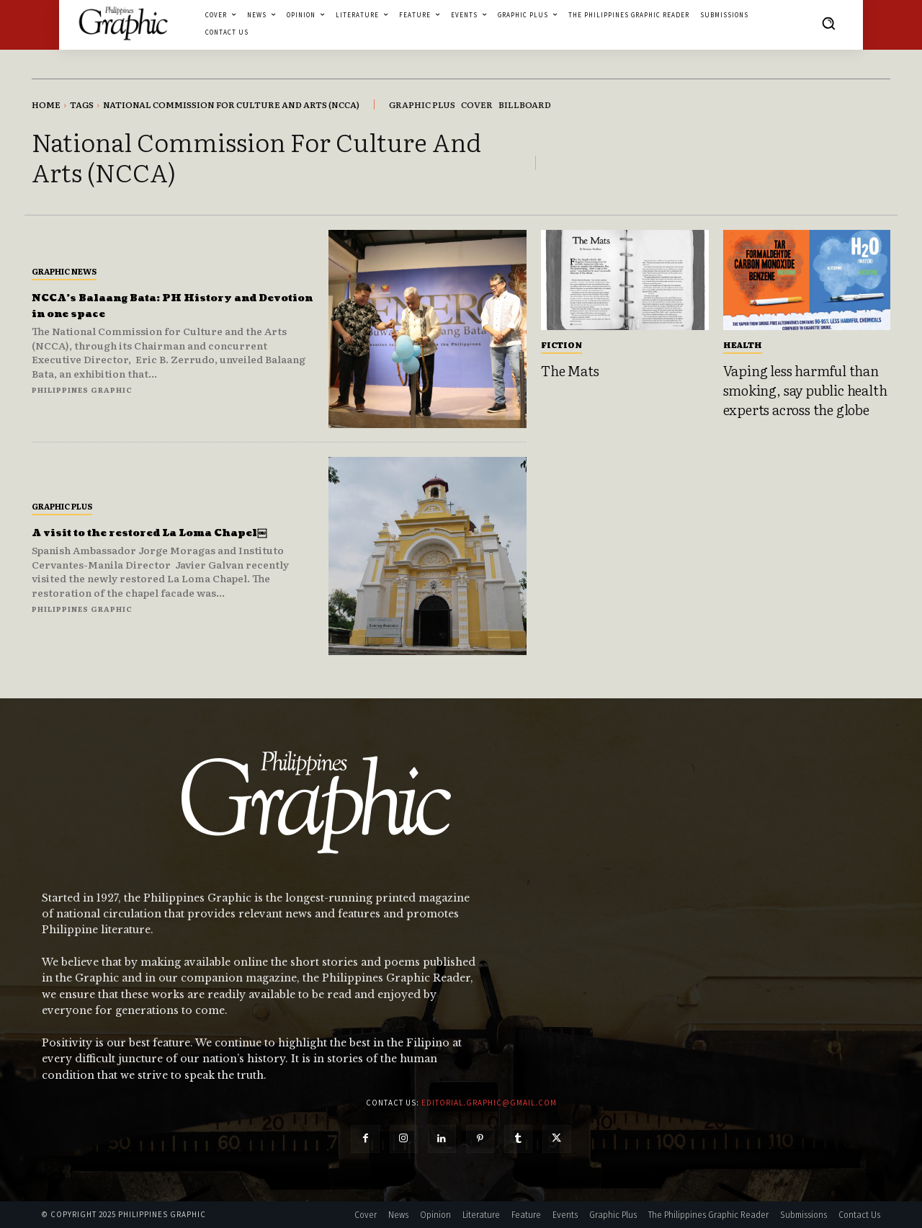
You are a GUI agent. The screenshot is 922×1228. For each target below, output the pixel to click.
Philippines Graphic (82, 389)
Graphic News (64, 271)
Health (742, 344)
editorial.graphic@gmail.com (489, 1103)
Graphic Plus (62, 498)
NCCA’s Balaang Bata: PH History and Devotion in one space (163, 305)
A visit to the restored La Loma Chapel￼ (152, 532)
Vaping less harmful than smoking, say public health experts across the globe (805, 389)
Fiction (561, 344)
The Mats (570, 370)
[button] (828, 23)
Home (46, 104)
